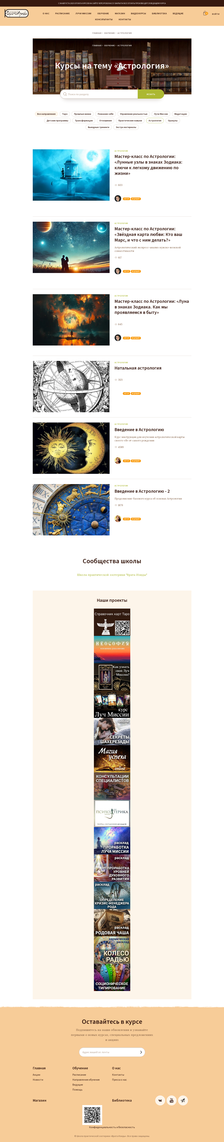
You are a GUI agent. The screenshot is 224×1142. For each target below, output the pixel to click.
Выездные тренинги (98, 127)
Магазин (120, 13)
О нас (46, 13)
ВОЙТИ (216, 14)
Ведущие (178, 13)
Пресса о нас (119, 1079)
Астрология (155, 120)
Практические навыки (130, 120)
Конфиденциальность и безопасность (112, 1127)
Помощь (77, 1089)
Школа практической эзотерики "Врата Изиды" (112, 575)
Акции (36, 1074)
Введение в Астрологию (139, 429)
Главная (97, 33)
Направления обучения (86, 1079)
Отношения (105, 120)
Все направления (46, 113)
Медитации (180, 113)
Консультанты (104, 19)
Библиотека (159, 13)
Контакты (125, 19)
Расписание (62, 13)
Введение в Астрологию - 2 (142, 491)
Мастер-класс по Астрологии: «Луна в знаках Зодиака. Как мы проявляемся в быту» (152, 306)
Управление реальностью (133, 113)
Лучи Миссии (83, 13)
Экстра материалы (126, 127)
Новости (38, 1079)
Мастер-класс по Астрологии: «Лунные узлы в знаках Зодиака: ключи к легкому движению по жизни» (148, 164)
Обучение (103, 13)
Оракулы (173, 120)
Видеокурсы (138, 13)
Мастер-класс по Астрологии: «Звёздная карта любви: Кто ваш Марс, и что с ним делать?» (148, 234)
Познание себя (105, 113)
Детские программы (57, 120)
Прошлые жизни (82, 113)
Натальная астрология (138, 368)
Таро (64, 113)
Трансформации (84, 120)
